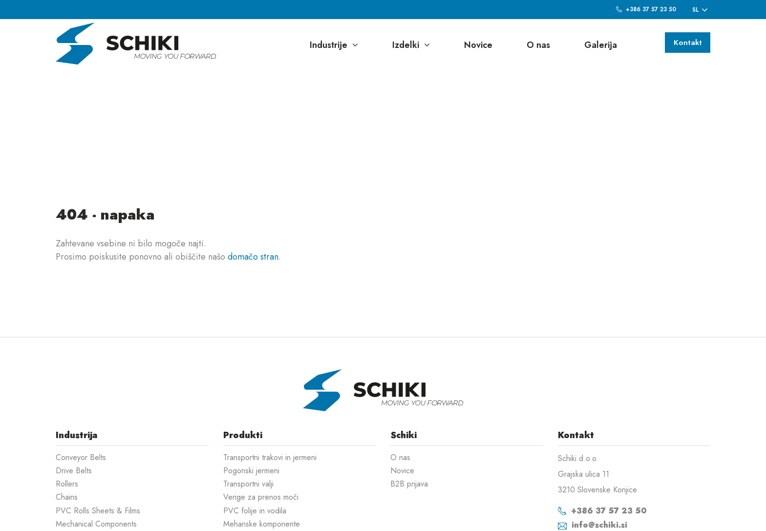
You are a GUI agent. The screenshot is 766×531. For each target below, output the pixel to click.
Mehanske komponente (261, 461)
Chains (67, 434)
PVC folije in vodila (254, 448)
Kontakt (685, 43)
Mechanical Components (96, 461)
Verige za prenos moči (260, 434)
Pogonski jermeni (251, 408)
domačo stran (253, 194)
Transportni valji (248, 421)
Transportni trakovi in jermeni (270, 394)
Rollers (67, 421)
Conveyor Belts (81, 394)
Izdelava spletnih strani (660, 516)
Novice (478, 45)
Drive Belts (74, 408)
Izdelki (411, 45)
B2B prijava (409, 421)
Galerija (600, 45)
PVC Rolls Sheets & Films (98, 448)
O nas (538, 45)
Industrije (334, 45)
